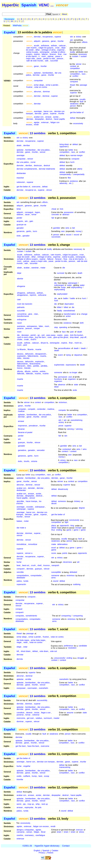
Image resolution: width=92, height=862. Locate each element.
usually (83, 99)
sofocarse (42, 295)
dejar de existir (23, 257)
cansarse (20, 832)
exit (43, 335)
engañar (26, 766)
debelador (21, 578)
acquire (20, 221)
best (40, 776)
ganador (20, 228)
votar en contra (40, 87)
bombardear (48, 73)
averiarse (21, 326)
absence (61, 385)
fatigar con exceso (41, 826)
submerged (72, 283)
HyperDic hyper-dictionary (47, 846)
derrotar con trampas (46, 762)
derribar (26, 145)
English (37, 851)
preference (68, 646)
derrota (20, 659)
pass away (50, 335)
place (53, 526)
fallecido (29, 374)
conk (50, 337)
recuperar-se (30, 190)
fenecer (53, 54)
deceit (53, 504)
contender (41, 409)
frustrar (29, 87)
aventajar (38, 111)
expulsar (20, 178)
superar (58, 37)
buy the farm (40, 337)
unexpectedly (65, 174)
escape (78, 528)
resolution (72, 648)
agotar (36, 122)
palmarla (20, 307)
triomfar (20, 779)
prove (60, 426)
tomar (34, 214)
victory (78, 37)
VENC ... (46, 5)
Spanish (28, 5)
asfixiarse (45, 46)
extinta (35, 371)
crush (33, 566)
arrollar (28, 679)
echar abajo (39, 85)
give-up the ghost (60, 337)
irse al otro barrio (76, 259)
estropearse (32, 326)
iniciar (36, 713)
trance (19, 368)
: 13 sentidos (32, 133)
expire (60, 335)
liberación (21, 366)
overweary (29, 835)
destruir (49, 119)
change (84, 314)
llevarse (21, 429)
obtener (20, 214)
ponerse (20, 715)
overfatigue (40, 835)
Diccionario (9, 19)
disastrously (63, 489)
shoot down (26, 651)
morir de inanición (24, 304)
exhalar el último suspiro (27, 259)
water (69, 285)
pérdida (44, 366)
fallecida (20, 374)
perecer (60, 59)
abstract (65, 214)
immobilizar (21, 544)
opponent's (64, 526)
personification (64, 348)
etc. (70, 183)
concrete (55, 214)
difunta (20, 371)
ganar (53, 41)
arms (53, 578)
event (60, 355)
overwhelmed (69, 311)
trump (34, 776)
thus (53, 530)
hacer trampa (31, 501)
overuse (79, 830)
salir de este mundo (34, 61)
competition (75, 68)
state (76, 385)
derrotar (37, 37)
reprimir (33, 295)
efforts (84, 42)
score (53, 553)
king (72, 526)
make (53, 544)
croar (57, 48)
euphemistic (59, 365)
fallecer (45, 54)
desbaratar (21, 173)
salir (46, 61)
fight (66, 522)
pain (72, 332)
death (80, 273)
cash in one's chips (25, 337)
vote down (44, 651)
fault (81, 101)
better (80, 72)
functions (58, 379)
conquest (74, 82)
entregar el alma (48, 50)
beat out (25, 566)
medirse (50, 409)
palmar (51, 56)
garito (28, 231)
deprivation (69, 304)
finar (60, 54)
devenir (29, 713)
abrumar (37, 92)
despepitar (39, 119)
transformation (70, 314)
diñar (37, 50)
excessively (78, 123)
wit (78, 562)
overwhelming (76, 420)
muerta (38, 374)
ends (75, 390)
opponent (64, 147)
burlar (19, 562)
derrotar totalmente (47, 169)
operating (63, 327)
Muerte (31, 349)
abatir (19, 145)
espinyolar (29, 807)
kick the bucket (76, 335)
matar (42, 268)
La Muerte (21, 349)
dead (56, 387)
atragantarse (22, 295)
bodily (72, 52)
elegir (19, 647)
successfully (42, 700)
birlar (19, 209)
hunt (84, 298)
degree (82, 508)
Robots (50, 853)
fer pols (38, 807)
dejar (19, 273)
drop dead (74, 337)
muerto (46, 374)
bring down (64, 144)
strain (59, 832)
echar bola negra (38, 640)
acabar (27, 268)
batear (19, 521)
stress (81, 832)
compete (62, 410)
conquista (20, 616)
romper (37, 328)
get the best (21, 746)
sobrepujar (21, 509)
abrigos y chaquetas (25, 830)
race (83, 74)
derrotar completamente (27, 169)
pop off (83, 337)
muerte (38, 349)
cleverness (67, 562)
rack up (44, 804)
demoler (20, 165)
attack (53, 528)
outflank (26, 776)
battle (65, 298)
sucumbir (54, 61)
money (78, 231)
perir (25, 345)
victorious (63, 402)
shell (39, 566)
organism (72, 379)
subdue (39, 718)
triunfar (61, 41)
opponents (82, 553)
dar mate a (21, 528)
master (56, 718)
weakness (74, 104)
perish (33, 335)
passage (83, 85)
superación (21, 584)
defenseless (62, 544)
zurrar (33, 162)
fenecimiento (35, 364)
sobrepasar (40, 507)
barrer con (48, 111)
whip (38, 804)
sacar (27, 214)
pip (24, 804)
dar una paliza (43, 150)
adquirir (37, 41)
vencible (20, 572)
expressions (71, 365)
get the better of (76, 112)
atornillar (20, 501)
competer (22, 409)
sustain (75, 56)
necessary (82, 54)
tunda (25, 581)
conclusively (74, 520)
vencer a (28, 553)
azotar (55, 117)
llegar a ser (46, 713)
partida (36, 366)
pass (66, 335)
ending (59, 530)
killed (59, 307)
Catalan (55, 851)
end (70, 377)
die (63, 268)
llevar (43, 832)
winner (79, 64)
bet (73, 228)
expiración (21, 356)
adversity (63, 183)
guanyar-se (21, 225)
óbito (19, 358)
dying (68, 355)
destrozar (38, 165)
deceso (20, 354)
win (71, 37)
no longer (73, 372)
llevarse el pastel (25, 432)
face (64, 332)
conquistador (36, 576)
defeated (73, 572)
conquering (66, 616)
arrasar (48, 117)
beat (18, 566)
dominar (46, 92)
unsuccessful (59, 658)
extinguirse (21, 320)
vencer (43, 152)
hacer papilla (59, 119)
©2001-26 (27, 846)
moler (26, 521)
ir (39, 56)
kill (18, 651)
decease (25, 335)
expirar (37, 54)
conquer (19, 609)
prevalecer (33, 426)
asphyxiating (76, 287)
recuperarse (48, 37)
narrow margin (76, 155)
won (63, 231)
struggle (80, 658)
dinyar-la (44, 343)
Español (9, 32)
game (68, 530)
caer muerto (31, 48)
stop (56, 327)
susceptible (56, 572)
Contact (65, 846)
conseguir (29, 212)
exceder (29, 507)
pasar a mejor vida (39, 261)
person (73, 106)
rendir (36, 125)
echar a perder (52, 85)
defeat (72, 118)
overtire (20, 835)
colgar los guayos (45, 48)
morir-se (78, 343)
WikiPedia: (20, 25)
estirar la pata (32, 52)
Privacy (42, 853)
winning (70, 429)
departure (78, 355)
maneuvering (64, 767)
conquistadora (23, 576)
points (64, 553)
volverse (35, 715)
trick (61, 209)
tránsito (26, 358)
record (68, 235)
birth (82, 323)
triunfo (26, 461)
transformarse (23, 316)
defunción (29, 354)
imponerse (22, 426)
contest (73, 66)
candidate (83, 646)
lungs (63, 287)
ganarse (45, 41)
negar (19, 642)
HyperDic (10, 5)
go (39, 335)
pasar (39, 59)
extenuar (45, 122)
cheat (54, 209)
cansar (29, 832)
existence (74, 181)
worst (19, 804)
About (64, 14)
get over (30, 718)
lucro (35, 231)
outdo (19, 776)
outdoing (76, 584)
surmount (48, 718)
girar (30, 314)
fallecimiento (33, 356)
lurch (72, 162)
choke (19, 339)
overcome (36, 187)
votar (25, 647)
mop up (30, 804)
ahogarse (21, 286)
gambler (56, 228)
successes (56, 237)
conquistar (38, 80)
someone (58, 372)
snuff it (33, 339)
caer (19, 299)
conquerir (21, 569)
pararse (20, 328)
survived (60, 273)
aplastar (37, 73)
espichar (60, 50)
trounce (46, 566)
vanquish (55, 566)
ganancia (20, 231)
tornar (27, 715)
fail (53, 218)
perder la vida (49, 59)
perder (19, 218)
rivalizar (21, 411)
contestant (66, 449)
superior (73, 93)
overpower (21, 688)
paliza (19, 581)
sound (55, 581)
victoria (34, 461)
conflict (75, 76)
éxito (19, 236)
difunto (27, 371)
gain (31, 221)
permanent (62, 377)
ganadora (22, 450)
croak (26, 339)
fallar (41, 326)
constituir (20, 713)
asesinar (35, 268)
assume (70, 713)
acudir (36, 46)
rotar (36, 314)
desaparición (40, 354)
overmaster (32, 688)
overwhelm (64, 679)
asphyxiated (62, 294)
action (68, 316)
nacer (19, 323)
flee (69, 178)
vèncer (49, 190)
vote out (53, 651)
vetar (25, 642)
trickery (77, 501)
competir (31, 409)
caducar (62, 46)
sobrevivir (21, 182)
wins (67, 228)
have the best (33, 746)
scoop (46, 776)
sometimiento (31, 616)
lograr (37, 212)
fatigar (36, 832)
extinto (42, 371)
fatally (59, 311)
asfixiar (54, 46)
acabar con (38, 117)
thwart (72, 85)
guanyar (21, 442)
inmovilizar (32, 544)
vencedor (41, 450)
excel (53, 548)
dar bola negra (23, 640)
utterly (79, 169)
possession (69, 212)
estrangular (44, 52)
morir (43, 56)
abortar (20, 279)
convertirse (21, 314)
